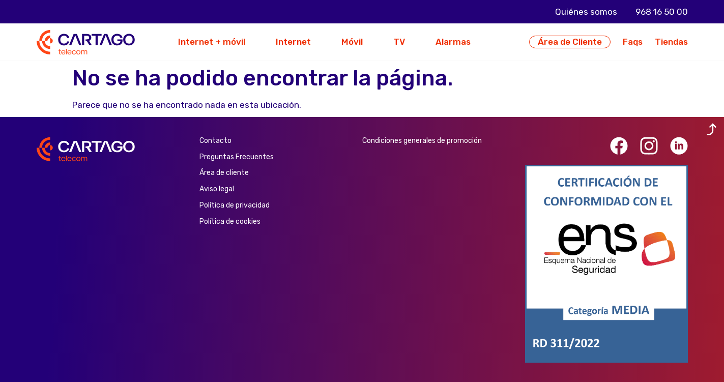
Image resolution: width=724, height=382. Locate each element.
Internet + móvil (211, 42)
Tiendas (671, 42)
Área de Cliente (570, 42)
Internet (293, 42)
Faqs (633, 42)
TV (399, 42)
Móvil (352, 42)
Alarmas (453, 42)
